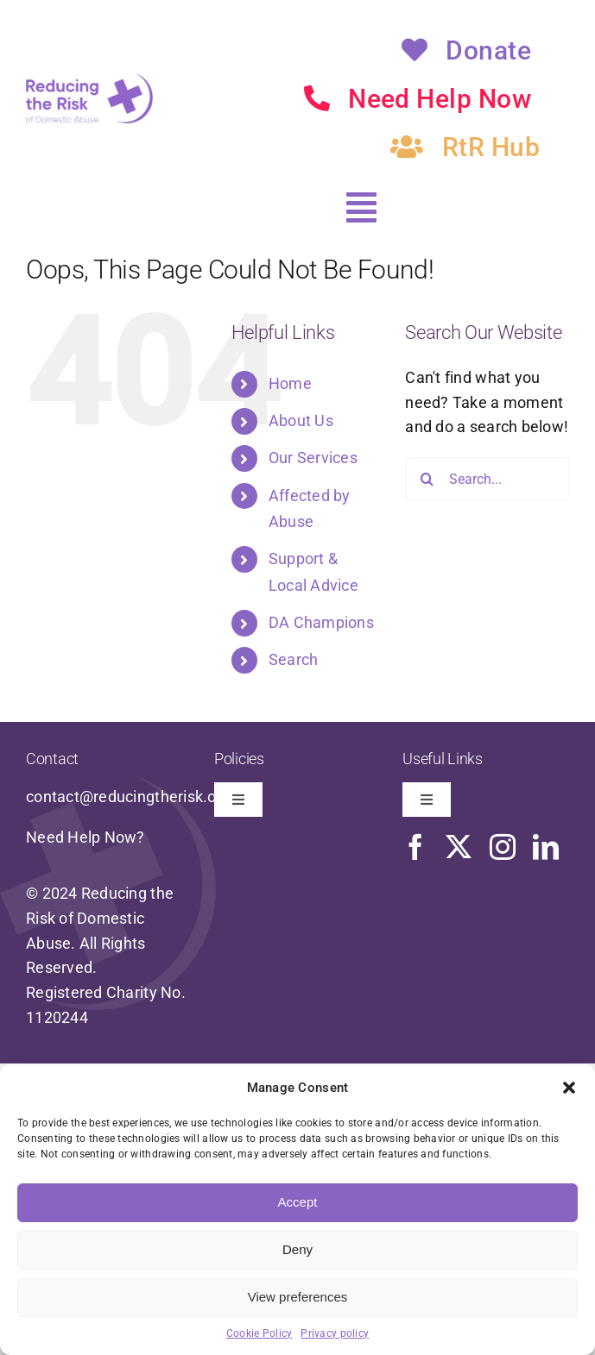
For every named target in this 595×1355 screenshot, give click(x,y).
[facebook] (415, 847)
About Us (301, 420)
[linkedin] (546, 847)
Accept (298, 1202)
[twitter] (459, 847)
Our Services (313, 458)
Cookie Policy (259, 1333)
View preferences (298, 1296)
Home (290, 383)
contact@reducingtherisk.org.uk (139, 796)
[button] (569, 1087)
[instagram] (503, 847)
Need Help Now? (85, 837)
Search (294, 659)
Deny (297, 1249)
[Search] (426, 478)
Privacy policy (335, 1333)
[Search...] (487, 478)
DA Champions (321, 622)
